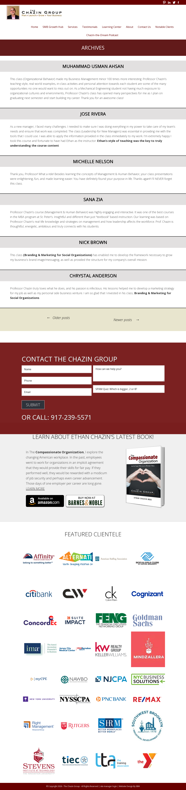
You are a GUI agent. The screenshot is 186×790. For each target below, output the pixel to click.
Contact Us (144, 27)
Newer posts (127, 319)
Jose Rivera (93, 114)
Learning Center (111, 27)
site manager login (108, 786)
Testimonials (89, 27)
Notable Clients (164, 27)
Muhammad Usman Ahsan (93, 66)
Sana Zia (93, 199)
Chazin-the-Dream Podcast (102, 35)
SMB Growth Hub (53, 27)
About (129, 27)
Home (34, 27)
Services (73, 27)
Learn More (34, 488)
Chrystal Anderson (93, 276)
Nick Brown (93, 242)
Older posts (57, 317)
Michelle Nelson (93, 161)
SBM (138, 786)
